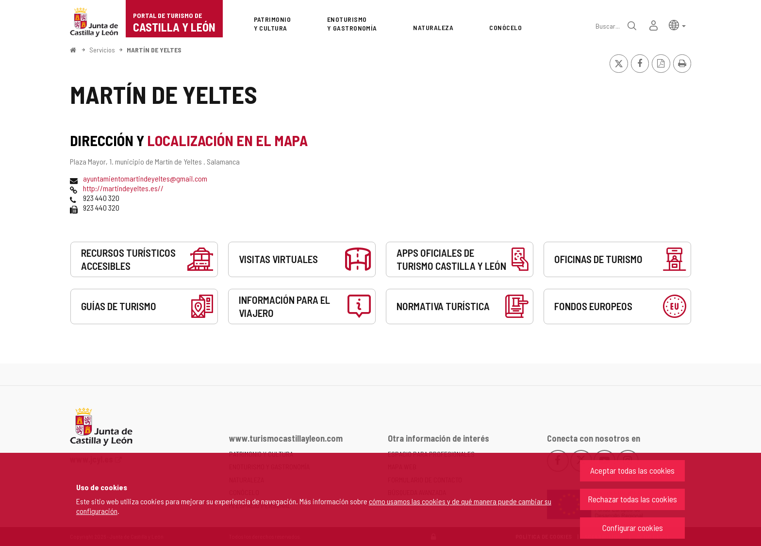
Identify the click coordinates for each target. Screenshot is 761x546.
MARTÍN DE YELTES (154, 50)
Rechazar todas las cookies (632, 499)
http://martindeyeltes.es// (123, 188)
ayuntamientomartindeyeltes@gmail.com (145, 178)
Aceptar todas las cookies (632, 470)
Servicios (102, 50)
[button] (677, 24)
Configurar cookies (632, 527)
